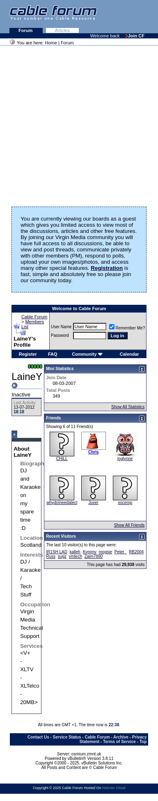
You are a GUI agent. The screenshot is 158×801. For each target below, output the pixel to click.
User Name (61, 327)
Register (28, 354)
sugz (62, 556)
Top (143, 741)
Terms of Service (119, 741)
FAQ (52, 354)
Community (87, 354)
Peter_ (120, 552)
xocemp (125, 502)
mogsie (105, 552)
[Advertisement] (77, 123)
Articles (62, 30)
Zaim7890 (94, 556)
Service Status (67, 737)
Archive (120, 737)
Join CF (135, 35)
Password (60, 335)
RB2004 (136, 552)
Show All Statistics (127, 407)
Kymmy (89, 552)
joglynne (125, 458)
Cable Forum (34, 316)
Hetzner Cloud (113, 788)
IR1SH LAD (56, 552)
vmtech (75, 556)
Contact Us (38, 737)
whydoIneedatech (62, 502)
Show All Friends (129, 525)
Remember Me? (127, 328)
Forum (26, 30)
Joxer (93, 502)
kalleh (75, 552)
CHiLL (62, 458)
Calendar (129, 354)
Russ (50, 556)
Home (51, 42)
